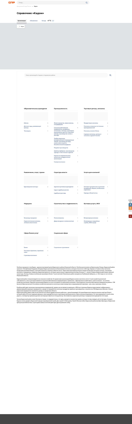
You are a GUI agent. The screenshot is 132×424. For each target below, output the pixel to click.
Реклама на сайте (42, 417)
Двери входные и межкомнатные (66, 179)
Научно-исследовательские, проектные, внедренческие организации (66, 115)
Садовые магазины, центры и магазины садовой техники (96, 92)
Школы (36, 81)
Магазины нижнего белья (96, 89)
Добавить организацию (107, 417)
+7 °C (49, 20)
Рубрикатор (20, 417)
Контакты (54, 417)
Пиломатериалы (66, 176)
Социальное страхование (66, 205)
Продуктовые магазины (96, 81)
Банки (36, 205)
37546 (130, 208)
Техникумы (36, 89)
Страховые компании (36, 213)
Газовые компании (66, 120)
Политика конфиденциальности (39, 422)
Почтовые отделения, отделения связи (36, 209)
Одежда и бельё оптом (96, 151)
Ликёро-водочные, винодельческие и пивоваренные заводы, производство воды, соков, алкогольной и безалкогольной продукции (66, 99)
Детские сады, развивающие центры (36, 84)
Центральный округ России (24, 6)
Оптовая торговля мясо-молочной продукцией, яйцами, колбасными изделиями (96, 146)
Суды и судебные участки (66, 148)
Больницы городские (36, 176)
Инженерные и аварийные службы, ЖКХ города (96, 179)
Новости (30, 417)
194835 (130, 205)
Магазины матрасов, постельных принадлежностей (96, 84)
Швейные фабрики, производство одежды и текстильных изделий (66, 109)
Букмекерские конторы (36, 144)
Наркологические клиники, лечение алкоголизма (36, 179)
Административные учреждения (66, 144)
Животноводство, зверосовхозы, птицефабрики (66, 81)
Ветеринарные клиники (96, 176)
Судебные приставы (66, 151)
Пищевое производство (66, 105)
